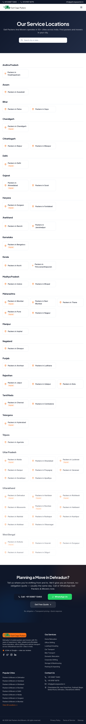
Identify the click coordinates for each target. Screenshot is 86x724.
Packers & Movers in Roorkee (13, 688)
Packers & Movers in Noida (12, 695)
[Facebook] (4, 655)
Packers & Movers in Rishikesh (13, 684)
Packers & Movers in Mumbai (13, 701)
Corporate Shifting (51, 660)
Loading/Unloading (51, 646)
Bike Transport (50, 653)
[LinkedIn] (15, 655)
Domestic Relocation (52, 656)
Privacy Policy (55, 720)
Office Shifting (50, 642)
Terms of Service (69, 720)
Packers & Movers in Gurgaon (13, 698)
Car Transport (50, 649)
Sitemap (80, 720)
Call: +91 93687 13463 (30, 597)
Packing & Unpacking (52, 667)
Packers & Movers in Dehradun (13, 677)
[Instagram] (11, 655)
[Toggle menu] (81, 7)
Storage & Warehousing (53, 663)
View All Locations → (10, 705)
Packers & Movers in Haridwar (13, 681)
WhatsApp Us (60, 597)
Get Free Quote (43, 605)
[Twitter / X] (7, 655)
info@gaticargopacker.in (74, 2)
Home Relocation (51, 639)
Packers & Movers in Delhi (12, 691)
